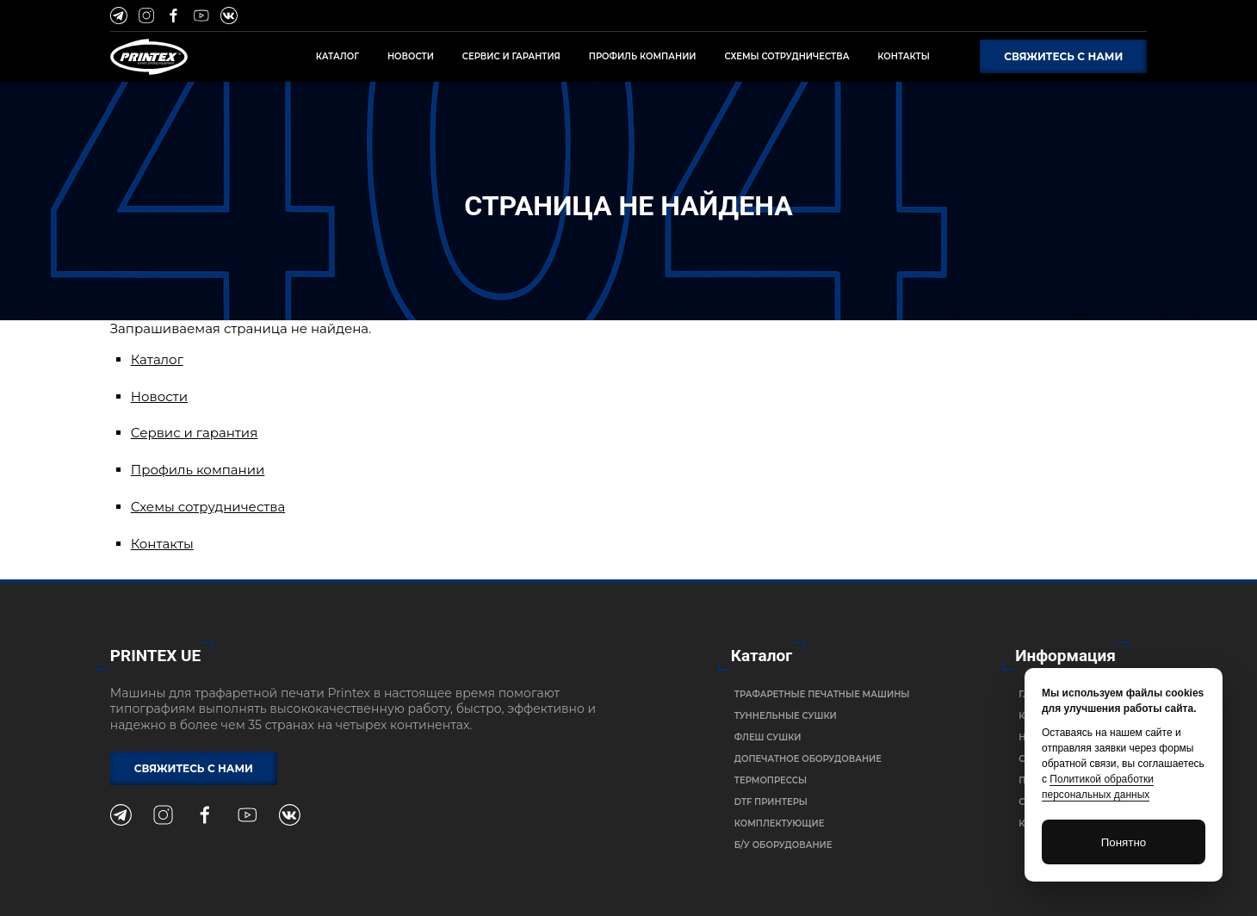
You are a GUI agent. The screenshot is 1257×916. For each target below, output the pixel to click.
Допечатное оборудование (808, 758)
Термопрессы (770, 780)
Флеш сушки (768, 737)
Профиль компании (198, 469)
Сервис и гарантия (194, 432)
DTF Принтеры (771, 802)
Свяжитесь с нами (1063, 56)
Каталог (157, 359)
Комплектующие (779, 823)
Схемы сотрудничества (208, 506)
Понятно (1123, 842)
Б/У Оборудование (783, 845)
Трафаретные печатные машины (822, 694)
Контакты (162, 543)
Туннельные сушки (785, 715)
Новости (159, 396)
